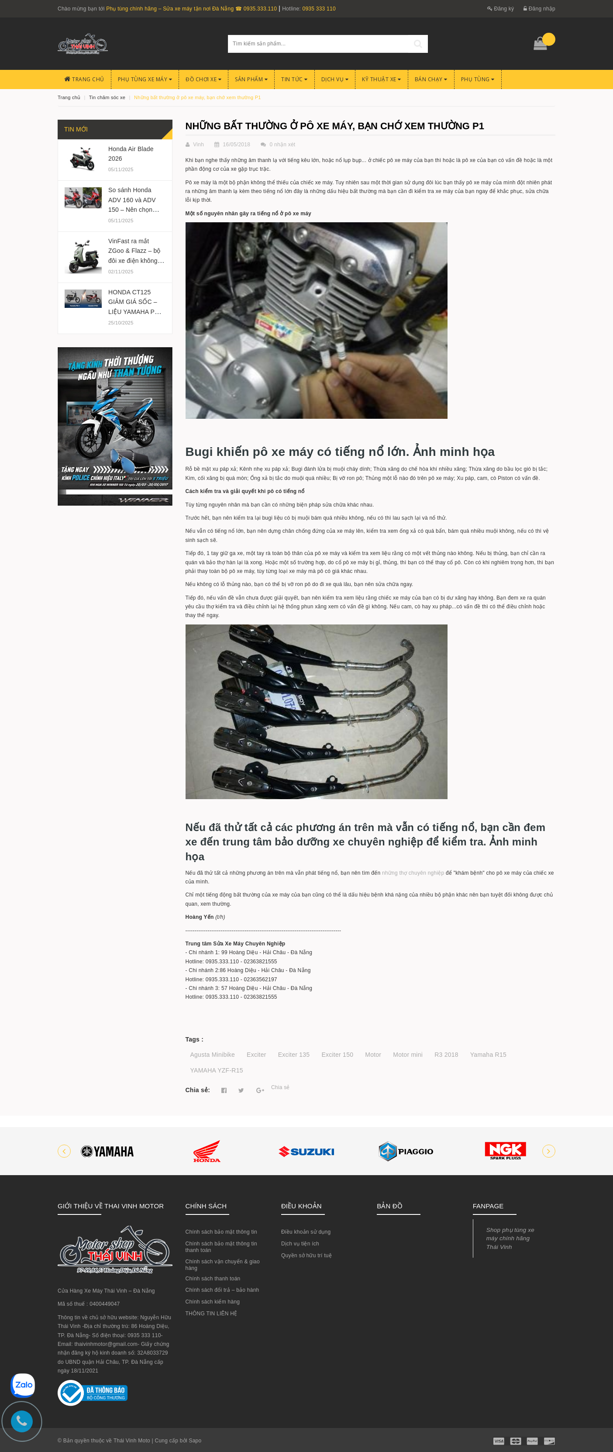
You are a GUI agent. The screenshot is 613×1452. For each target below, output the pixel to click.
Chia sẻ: (198, 1089)
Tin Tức (294, 79)
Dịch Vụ (335, 79)
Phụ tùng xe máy (145, 79)
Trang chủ (84, 79)
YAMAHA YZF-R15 (216, 1070)
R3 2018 (446, 1054)
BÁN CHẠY (431, 79)
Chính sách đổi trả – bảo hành (222, 1290)
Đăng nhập (539, 9)
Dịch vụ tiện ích (300, 1244)
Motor (373, 1054)
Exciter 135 (294, 1054)
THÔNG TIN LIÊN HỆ (212, 1314)
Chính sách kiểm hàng (213, 1302)
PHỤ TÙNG (478, 79)
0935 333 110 (318, 9)
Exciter (256, 1054)
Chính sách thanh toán (213, 1279)
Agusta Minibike (212, 1054)
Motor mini (408, 1054)
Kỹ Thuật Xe (381, 79)
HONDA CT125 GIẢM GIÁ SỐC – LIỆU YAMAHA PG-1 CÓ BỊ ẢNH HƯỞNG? (136, 312)
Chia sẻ (280, 1087)
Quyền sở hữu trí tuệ (306, 1255)
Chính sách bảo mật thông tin (221, 1232)
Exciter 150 (337, 1054)
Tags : (195, 1039)
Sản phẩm (251, 79)
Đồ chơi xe (203, 79)
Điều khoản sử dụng (306, 1232)
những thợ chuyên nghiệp (413, 873)
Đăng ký (500, 9)
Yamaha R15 (488, 1054)
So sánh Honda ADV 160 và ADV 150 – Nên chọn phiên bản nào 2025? (132, 209)
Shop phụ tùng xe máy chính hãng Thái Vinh (510, 1238)
